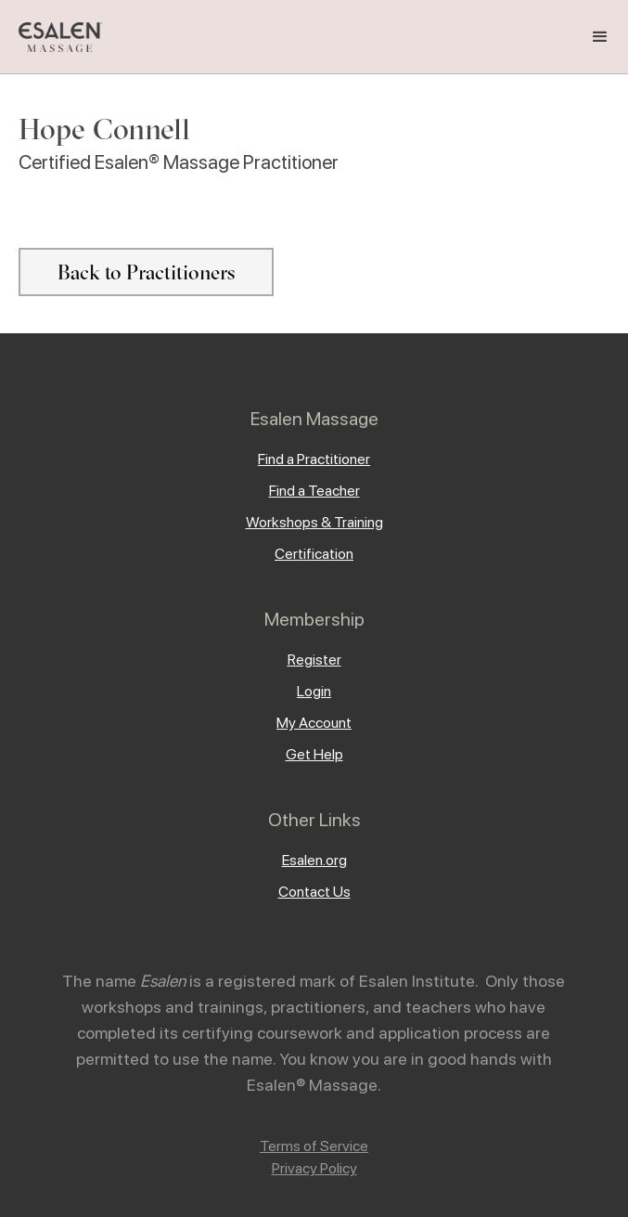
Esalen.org (314, 860)
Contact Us (314, 891)
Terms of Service (314, 1146)
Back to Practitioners (146, 272)
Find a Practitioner (314, 459)
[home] (55, 37)
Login (314, 691)
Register (314, 659)
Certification (314, 554)
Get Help (314, 754)
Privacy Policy (314, 1168)
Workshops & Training (314, 522)
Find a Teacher (314, 490)
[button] (600, 37)
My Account (314, 722)
